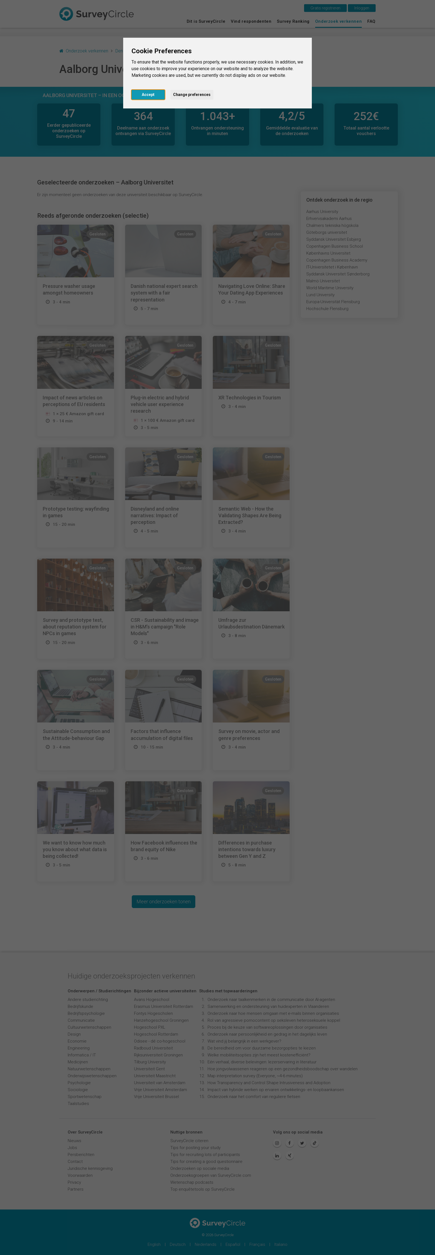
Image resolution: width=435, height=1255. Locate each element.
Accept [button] (148, 94)
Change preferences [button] (192, 94)
